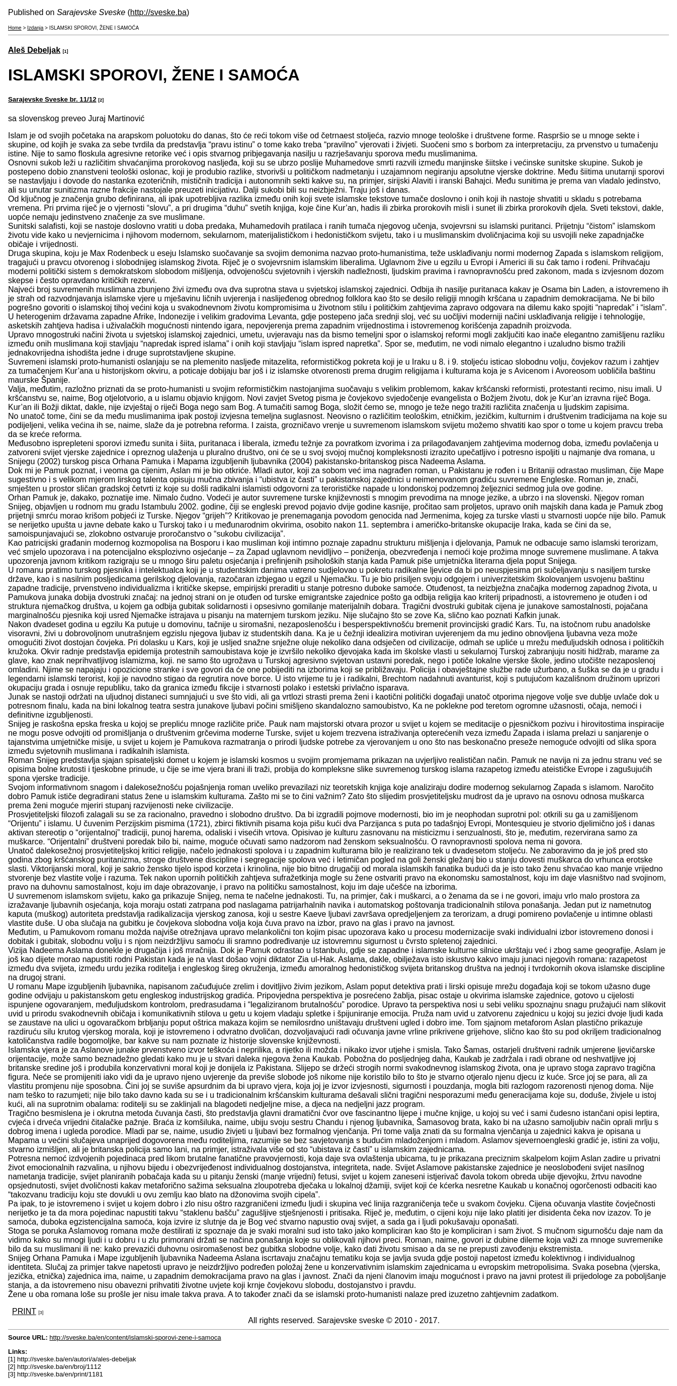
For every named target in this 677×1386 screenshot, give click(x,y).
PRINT (24, 1311)
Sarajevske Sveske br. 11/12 (52, 99)
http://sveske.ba (158, 12)
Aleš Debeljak (34, 50)
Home (15, 28)
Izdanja (35, 28)
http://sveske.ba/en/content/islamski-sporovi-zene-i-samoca (135, 1337)
